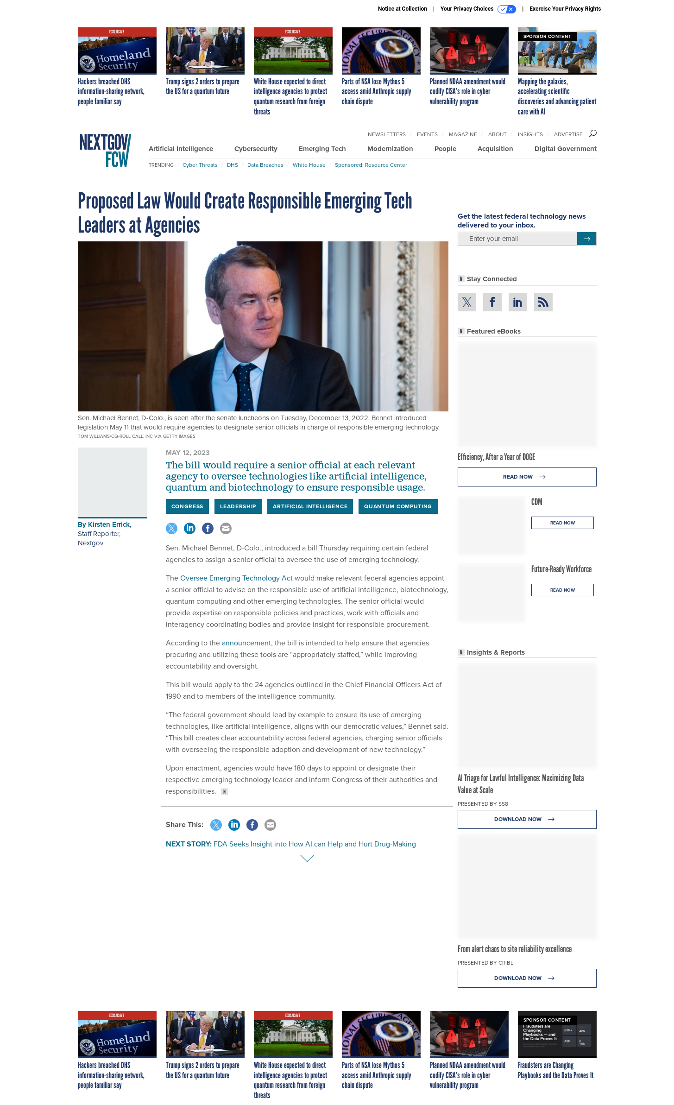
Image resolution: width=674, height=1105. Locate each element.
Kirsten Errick (109, 524)
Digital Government (566, 149)
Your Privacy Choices (478, 9)
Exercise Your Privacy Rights (565, 9)
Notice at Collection (402, 9)
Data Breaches (265, 165)
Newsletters (387, 134)
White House (309, 165)
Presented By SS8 (483, 804)
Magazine (463, 134)
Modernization (390, 149)
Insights (530, 134)
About (497, 134)
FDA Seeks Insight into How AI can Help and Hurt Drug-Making (315, 844)
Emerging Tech (322, 149)
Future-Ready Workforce (561, 569)
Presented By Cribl (485, 963)
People (445, 149)
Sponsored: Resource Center (371, 165)
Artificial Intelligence (181, 149)
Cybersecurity (255, 149)
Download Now (527, 819)
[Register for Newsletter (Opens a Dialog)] (586, 238)
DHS (232, 165)
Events (427, 134)
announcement (246, 643)
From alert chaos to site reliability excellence (515, 948)
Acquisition (495, 149)
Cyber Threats (200, 165)
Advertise (568, 134)
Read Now (527, 477)
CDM (536, 501)
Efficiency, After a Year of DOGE (496, 456)
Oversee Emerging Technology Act (235, 578)
